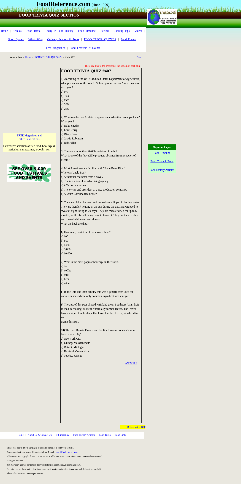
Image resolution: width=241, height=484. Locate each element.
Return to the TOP (136, 427)
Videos (138, 30)
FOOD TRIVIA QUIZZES (48, 57)
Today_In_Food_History (59, 30)
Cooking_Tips (121, 30)
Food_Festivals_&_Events (85, 47)
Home (4, 30)
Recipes (104, 30)
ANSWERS (131, 363)
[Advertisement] (30, 93)
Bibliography (62, 435)
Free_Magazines (55, 47)
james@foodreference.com (66, 452)
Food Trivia (105, 435)
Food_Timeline (87, 30)
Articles (17, 30)
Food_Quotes (16, 39)
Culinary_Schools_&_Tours (63, 39)
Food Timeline (162, 152)
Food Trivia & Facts (161, 161)
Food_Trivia (33, 30)
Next (139, 57)
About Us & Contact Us (40, 435)
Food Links (120, 435)
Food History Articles (84, 435)
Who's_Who (35, 39)
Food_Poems (128, 39)
